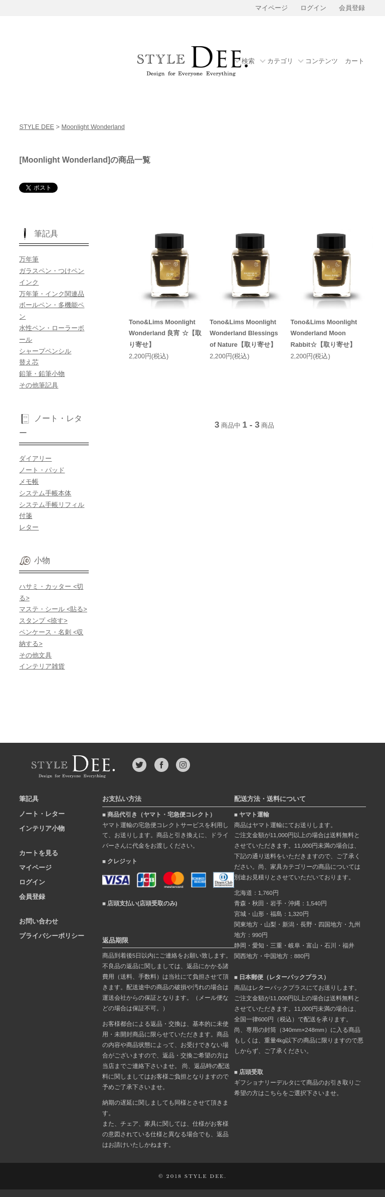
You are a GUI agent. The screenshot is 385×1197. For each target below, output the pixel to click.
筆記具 (29, 799)
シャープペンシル (45, 351)
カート (354, 61)
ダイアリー (35, 458)
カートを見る (38, 853)
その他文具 (35, 655)
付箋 (25, 515)
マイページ (271, 8)
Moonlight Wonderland (92, 126)
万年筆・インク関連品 (51, 294)
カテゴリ (280, 61)
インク (29, 282)
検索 (248, 61)
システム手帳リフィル (51, 504)
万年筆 (29, 259)
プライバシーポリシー (51, 936)
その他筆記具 (38, 385)
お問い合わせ (38, 921)
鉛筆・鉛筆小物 (42, 373)
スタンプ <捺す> (43, 620)
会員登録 (352, 8)
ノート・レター (42, 814)
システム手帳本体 (45, 493)
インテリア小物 (42, 828)
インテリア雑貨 (42, 666)
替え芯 (29, 362)
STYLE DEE (36, 126)
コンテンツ (321, 61)
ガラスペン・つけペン (51, 271)
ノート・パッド (42, 470)
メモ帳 (29, 481)
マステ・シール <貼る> (53, 609)
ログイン (313, 8)
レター (29, 527)
